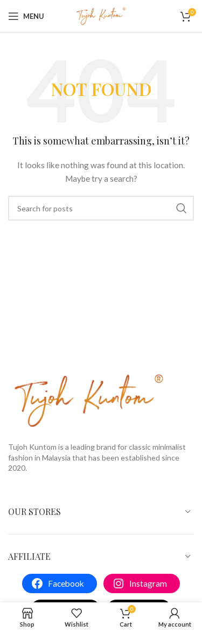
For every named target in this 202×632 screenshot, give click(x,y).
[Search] (101, 208)
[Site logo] (101, 15)
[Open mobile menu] (26, 16)
